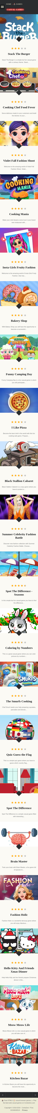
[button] (2, 7)
